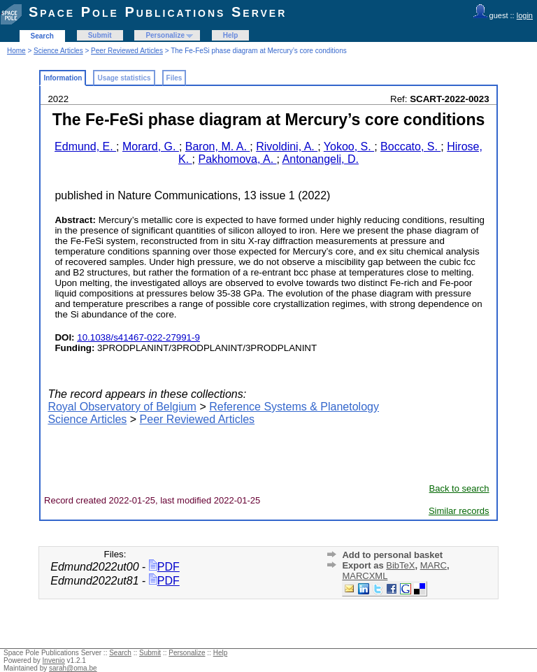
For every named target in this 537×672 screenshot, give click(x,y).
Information (62, 78)
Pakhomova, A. (237, 159)
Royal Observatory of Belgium (122, 407)
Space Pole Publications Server (158, 12)
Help (230, 35)
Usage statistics (123, 78)
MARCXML (364, 576)
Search (42, 36)
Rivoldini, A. (286, 146)
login (525, 15)
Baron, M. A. (217, 146)
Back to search (459, 488)
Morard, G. (150, 146)
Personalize (165, 35)
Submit (100, 35)
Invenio (54, 660)
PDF (164, 567)
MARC (433, 565)
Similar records (459, 511)
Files (174, 78)
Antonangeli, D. (320, 159)
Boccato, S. (410, 146)
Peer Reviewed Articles (127, 51)
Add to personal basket (392, 555)
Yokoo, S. (349, 146)
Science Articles (58, 51)
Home (16, 51)
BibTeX (400, 565)
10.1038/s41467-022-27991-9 (138, 337)
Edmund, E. (85, 146)
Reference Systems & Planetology (294, 407)
